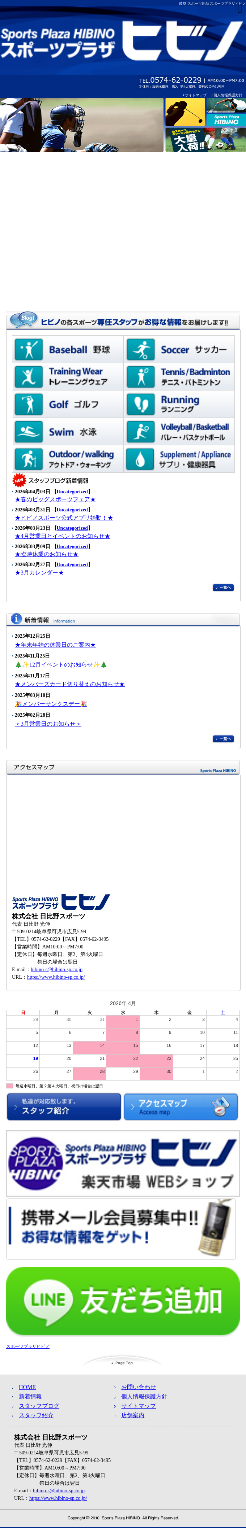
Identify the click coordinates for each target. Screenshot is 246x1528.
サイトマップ (196, 95)
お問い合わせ (138, 1387)
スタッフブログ (39, 1406)
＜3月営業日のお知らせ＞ (48, 724)
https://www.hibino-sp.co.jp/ (56, 977)
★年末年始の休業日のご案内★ (55, 645)
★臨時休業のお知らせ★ (47, 554)
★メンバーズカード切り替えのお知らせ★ (70, 684)
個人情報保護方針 (227, 95)
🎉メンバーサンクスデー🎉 (51, 704)
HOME (27, 1387)
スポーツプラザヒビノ (28, 1346)
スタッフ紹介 (36, 1415)
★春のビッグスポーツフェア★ (55, 499)
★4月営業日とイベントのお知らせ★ (62, 536)
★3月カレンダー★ (39, 572)
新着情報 (30, 1396)
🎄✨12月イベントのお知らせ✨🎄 (61, 665)
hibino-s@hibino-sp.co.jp (56, 969)
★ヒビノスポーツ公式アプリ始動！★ (64, 518)
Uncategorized (72, 491)
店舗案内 (132, 1415)
